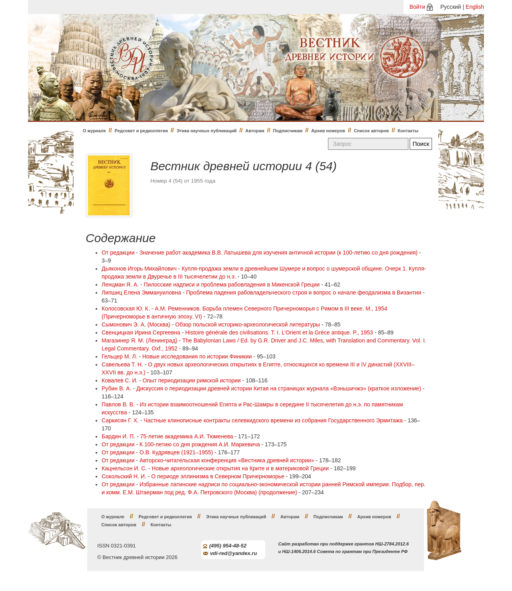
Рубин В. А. (116, 388)
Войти (417, 7)
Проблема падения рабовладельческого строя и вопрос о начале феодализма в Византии (303, 292)
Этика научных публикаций (206, 130)
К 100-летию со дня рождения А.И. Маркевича (200, 444)
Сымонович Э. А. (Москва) (136, 324)
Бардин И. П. (118, 436)
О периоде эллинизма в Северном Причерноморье (217, 476)
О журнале (94, 130)
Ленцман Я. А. (120, 284)
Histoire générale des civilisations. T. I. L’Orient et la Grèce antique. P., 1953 (279, 332)
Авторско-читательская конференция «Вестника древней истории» (227, 460)
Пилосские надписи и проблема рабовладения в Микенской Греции (232, 284)
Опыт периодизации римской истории (192, 380)
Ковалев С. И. (120, 380)
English (475, 7)
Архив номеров (328, 130)
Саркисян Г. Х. (120, 420)
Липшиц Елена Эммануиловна (141, 292)
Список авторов (371, 130)
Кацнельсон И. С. (124, 468)
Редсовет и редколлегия (141, 130)
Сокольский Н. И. (124, 476)
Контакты (408, 130)
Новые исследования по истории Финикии (197, 356)
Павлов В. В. (118, 404)
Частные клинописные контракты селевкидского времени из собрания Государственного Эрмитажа (273, 420)
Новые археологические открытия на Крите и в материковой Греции (240, 468)
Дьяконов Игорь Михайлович (139, 268)
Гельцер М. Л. (119, 356)
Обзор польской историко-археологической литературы (247, 324)
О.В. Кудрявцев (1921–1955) (176, 452)
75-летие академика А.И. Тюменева (186, 436)
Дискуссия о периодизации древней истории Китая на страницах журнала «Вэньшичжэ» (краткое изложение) (278, 388)
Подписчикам (288, 130)
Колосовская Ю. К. (126, 308)
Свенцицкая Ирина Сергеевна (141, 332)
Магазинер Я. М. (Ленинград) (139, 340)
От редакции (118, 252)
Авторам (254, 130)
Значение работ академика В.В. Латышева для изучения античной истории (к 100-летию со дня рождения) (279, 252)
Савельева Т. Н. (122, 364)
